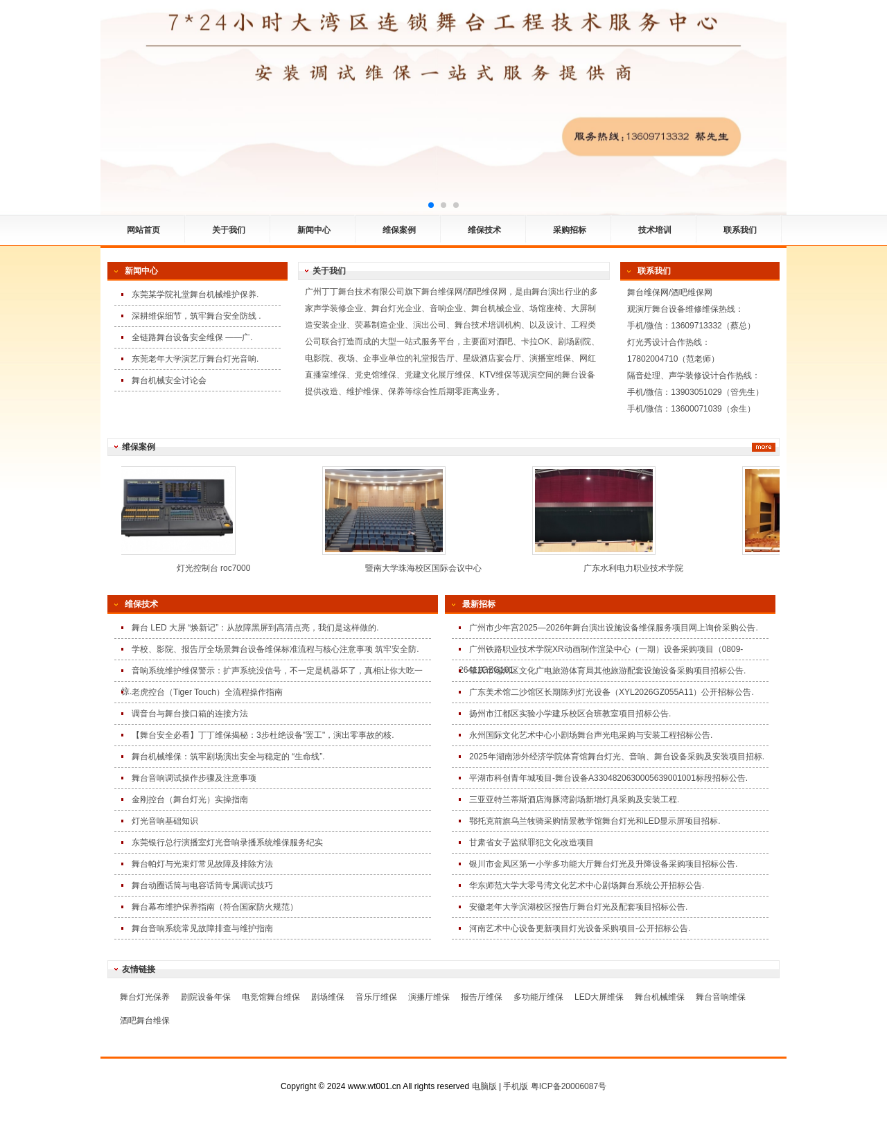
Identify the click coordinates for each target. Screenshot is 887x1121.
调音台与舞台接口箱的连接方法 (190, 713)
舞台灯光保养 (145, 997)
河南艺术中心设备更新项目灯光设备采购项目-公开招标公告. (579, 928)
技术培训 (654, 230)
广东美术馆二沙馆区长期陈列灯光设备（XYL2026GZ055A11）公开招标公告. (611, 692)
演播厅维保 (429, 997)
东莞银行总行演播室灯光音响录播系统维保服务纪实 (227, 842)
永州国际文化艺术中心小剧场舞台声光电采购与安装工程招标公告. (590, 735)
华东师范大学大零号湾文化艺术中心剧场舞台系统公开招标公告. (586, 885)
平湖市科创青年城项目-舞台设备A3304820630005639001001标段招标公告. (608, 778)
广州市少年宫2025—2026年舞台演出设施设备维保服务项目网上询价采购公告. (613, 628)
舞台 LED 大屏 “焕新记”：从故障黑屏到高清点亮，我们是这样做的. (255, 628)
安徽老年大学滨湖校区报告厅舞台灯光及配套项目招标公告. (578, 907)
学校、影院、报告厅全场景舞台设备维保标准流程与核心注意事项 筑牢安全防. (275, 649)
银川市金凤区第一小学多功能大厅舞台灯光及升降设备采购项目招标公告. (603, 864)
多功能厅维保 (538, 997)
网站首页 (143, 230)
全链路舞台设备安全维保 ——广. (192, 337)
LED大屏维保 (599, 997)
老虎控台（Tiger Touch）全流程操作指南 (207, 692)
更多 (763, 447)
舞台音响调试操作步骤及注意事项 (194, 778)
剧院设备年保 (206, 997)
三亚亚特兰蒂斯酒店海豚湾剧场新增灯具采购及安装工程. (574, 799)
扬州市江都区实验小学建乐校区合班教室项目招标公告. (570, 713)
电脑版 (484, 1086)
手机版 (515, 1086)
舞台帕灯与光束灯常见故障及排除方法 (202, 864)
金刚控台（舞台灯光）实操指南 (190, 799)
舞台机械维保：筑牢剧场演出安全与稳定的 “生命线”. (228, 756)
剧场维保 (327, 997)
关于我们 (228, 230)
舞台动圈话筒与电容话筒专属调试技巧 (202, 885)
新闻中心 (314, 230)
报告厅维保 (481, 997)
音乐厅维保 (376, 997)
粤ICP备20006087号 (568, 1086)
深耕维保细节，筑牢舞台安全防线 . (196, 316)
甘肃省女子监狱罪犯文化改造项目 (531, 842)
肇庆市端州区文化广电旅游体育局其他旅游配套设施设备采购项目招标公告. (607, 671)
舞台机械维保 (660, 997)
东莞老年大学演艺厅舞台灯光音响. (195, 359)
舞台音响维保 (721, 997)
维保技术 (484, 230)
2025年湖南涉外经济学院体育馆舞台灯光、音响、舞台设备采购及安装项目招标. (616, 756)
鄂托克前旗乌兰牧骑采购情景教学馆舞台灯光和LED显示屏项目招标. (595, 821)
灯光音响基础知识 (165, 821)
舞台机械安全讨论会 (169, 380)
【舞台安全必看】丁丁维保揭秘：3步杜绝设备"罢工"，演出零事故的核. (263, 735)
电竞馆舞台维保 (271, 997)
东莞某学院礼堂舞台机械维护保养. (195, 294)
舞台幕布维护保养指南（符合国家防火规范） (215, 907)
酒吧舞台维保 (145, 1020)
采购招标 (569, 230)
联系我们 (740, 230)
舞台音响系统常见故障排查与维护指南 (202, 928)
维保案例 (399, 230)
